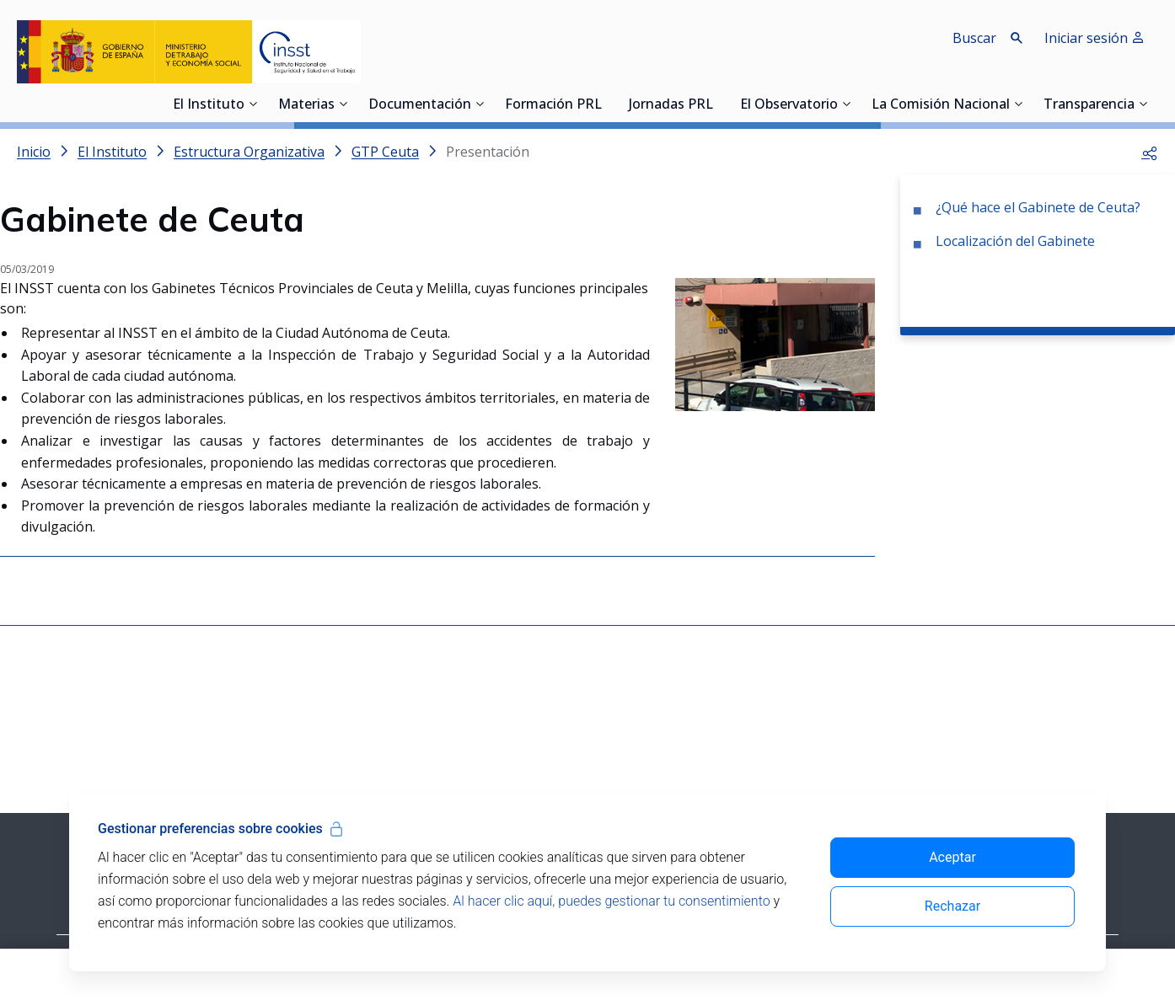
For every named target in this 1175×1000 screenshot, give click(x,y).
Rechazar (952, 906)
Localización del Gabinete (1015, 241)
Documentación (419, 105)
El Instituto (208, 105)
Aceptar (952, 857)
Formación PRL (553, 105)
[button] (1149, 152)
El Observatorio (789, 105)
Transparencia (1089, 105)
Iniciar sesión (1094, 38)
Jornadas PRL (671, 105)
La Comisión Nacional (941, 105)
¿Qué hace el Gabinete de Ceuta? (1038, 207)
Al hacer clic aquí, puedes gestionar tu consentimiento (611, 901)
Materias (306, 105)
